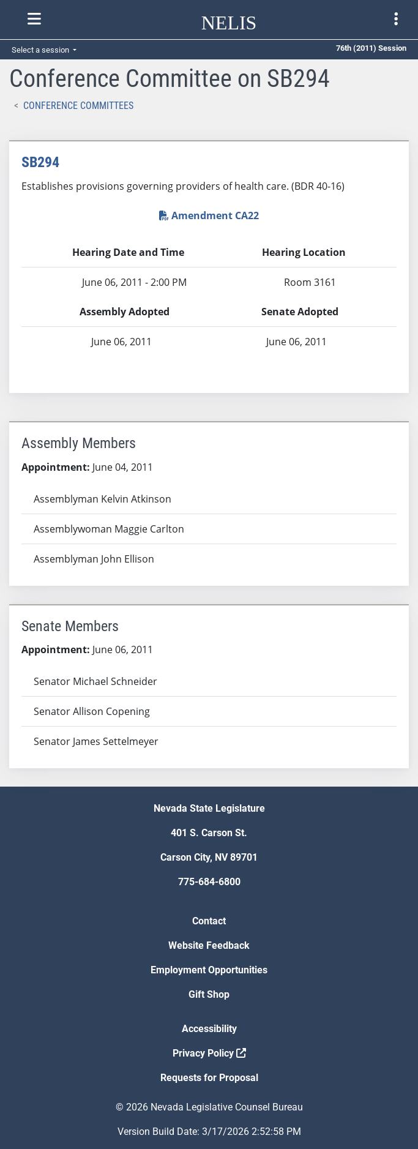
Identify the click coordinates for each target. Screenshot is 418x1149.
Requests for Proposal (209, 1078)
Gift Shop (209, 994)
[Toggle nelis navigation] (34, 19)
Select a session (41, 49)
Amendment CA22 (209, 215)
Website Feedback (209, 945)
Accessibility (209, 1029)
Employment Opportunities (209, 970)
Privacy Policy (209, 1053)
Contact (209, 921)
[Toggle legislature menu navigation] (396, 19)
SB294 (40, 162)
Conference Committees (78, 105)
